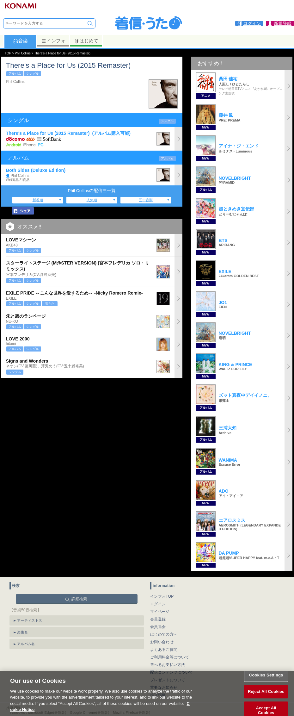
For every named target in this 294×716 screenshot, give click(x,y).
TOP (8, 53)
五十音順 (146, 200)
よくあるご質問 (163, 649)
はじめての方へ (163, 634)
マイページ (160, 611)
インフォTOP (162, 596)
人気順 (92, 200)
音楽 (20, 41)
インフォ (53, 41)
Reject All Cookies (266, 696)
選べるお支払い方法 (167, 665)
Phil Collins (23, 53)
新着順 (38, 200)
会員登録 (158, 619)
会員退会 (158, 627)
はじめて (86, 41)
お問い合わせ (162, 642)
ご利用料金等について (169, 657)
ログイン (158, 604)
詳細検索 (79, 599)
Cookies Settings (266, 680)
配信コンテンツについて (171, 672)
